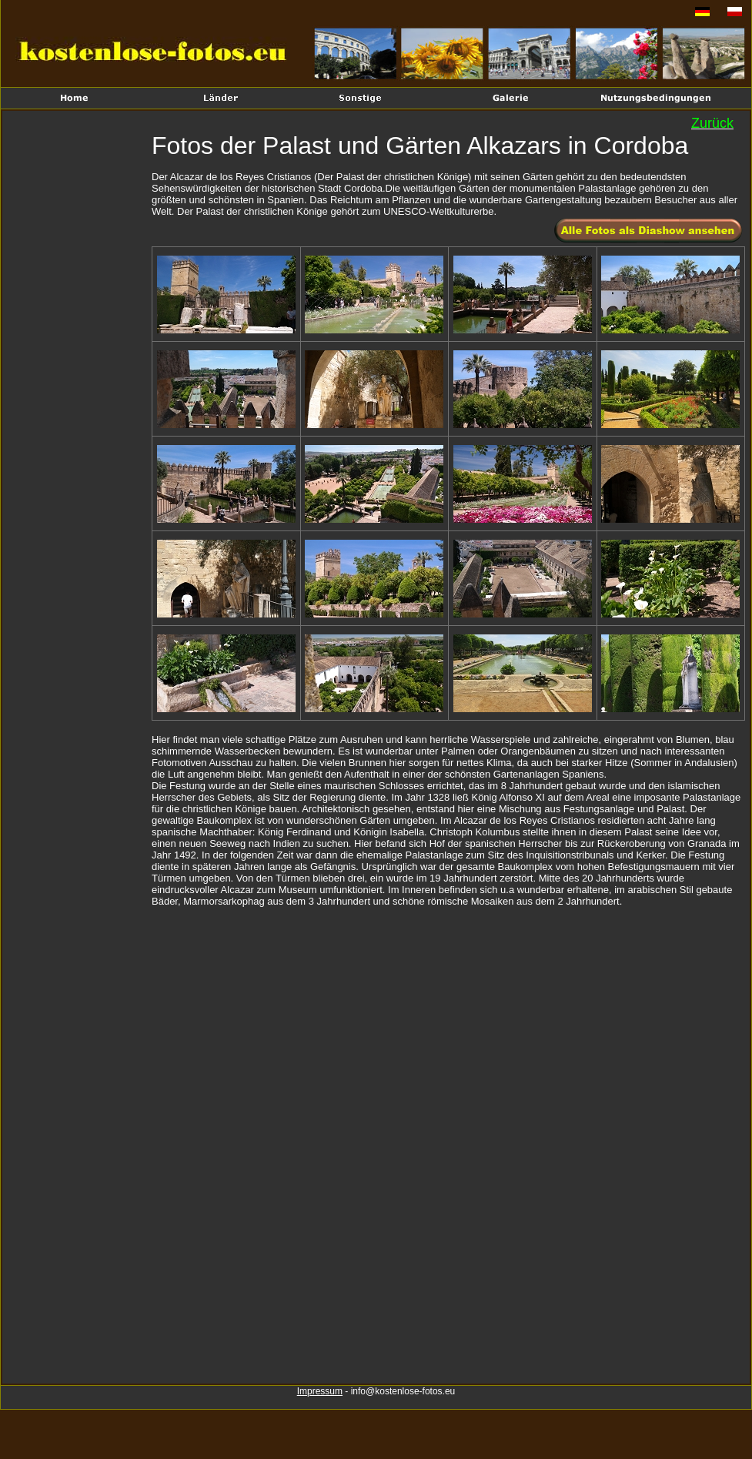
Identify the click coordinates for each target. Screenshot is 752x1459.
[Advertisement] (78, 366)
